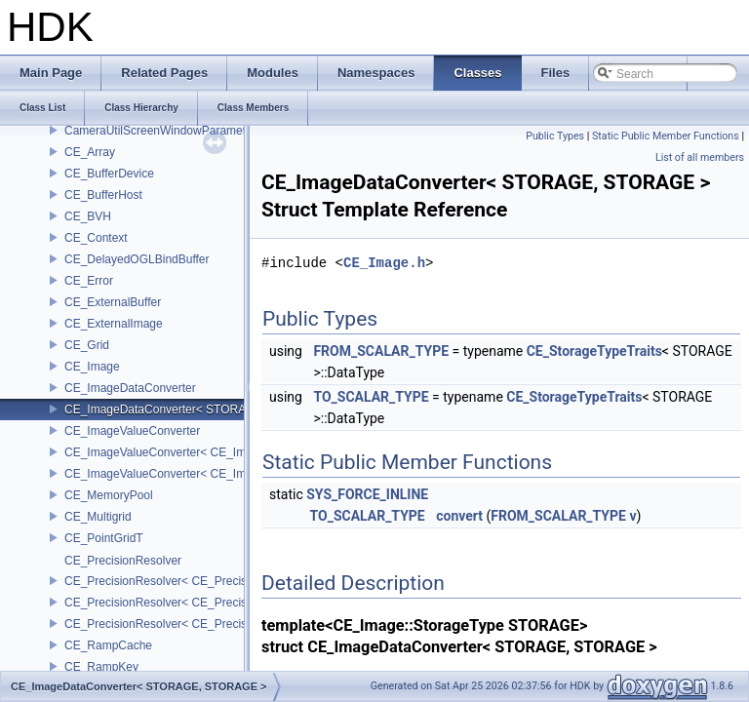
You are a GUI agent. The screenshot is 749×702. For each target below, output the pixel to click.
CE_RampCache (108, 645)
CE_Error (88, 281)
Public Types (555, 136)
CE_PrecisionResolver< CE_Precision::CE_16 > (189, 581)
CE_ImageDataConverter (130, 388)
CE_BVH (87, 216)
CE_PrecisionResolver (122, 560)
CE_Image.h (384, 263)
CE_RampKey (101, 667)
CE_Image (92, 366)
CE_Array (89, 152)
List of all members (699, 157)
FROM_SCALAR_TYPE (381, 351)
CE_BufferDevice (109, 173)
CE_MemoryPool (108, 495)
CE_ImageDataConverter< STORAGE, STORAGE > (200, 409)
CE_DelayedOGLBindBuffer (137, 259)
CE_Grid (86, 345)
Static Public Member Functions (665, 136)
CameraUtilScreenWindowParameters (163, 130)
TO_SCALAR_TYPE (370, 397)
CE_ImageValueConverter (132, 431)
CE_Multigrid (98, 517)
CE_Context (96, 238)
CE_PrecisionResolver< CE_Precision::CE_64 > (189, 624)
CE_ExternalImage (113, 324)
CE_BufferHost (103, 195)
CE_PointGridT (103, 538)
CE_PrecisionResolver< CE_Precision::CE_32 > (189, 602)
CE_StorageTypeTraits (594, 351)
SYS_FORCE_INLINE (367, 494)
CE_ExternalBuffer (112, 302)
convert (459, 516)
